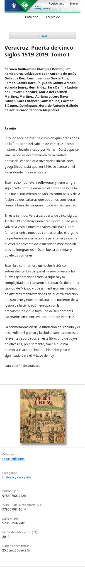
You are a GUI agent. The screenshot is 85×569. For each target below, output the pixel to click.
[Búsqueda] (43, 27)
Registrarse (56, 3)
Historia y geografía (17, 477)
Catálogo (31, 17)
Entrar (74, 3)
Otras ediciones (13, 459)
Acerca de (53, 17)
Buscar (43, 36)
